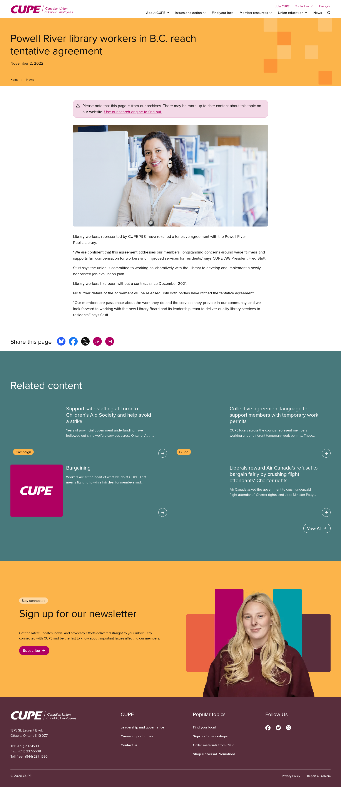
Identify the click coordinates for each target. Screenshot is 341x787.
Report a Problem (319, 776)
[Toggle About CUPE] (158, 12)
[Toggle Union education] (293, 12)
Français (325, 6)
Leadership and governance (142, 727)
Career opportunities (137, 736)
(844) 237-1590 (36, 756)
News (317, 12)
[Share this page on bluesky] (61, 342)
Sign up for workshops (210, 736)
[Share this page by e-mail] (109, 342)
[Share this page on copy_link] (97, 342)
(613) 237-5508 (29, 751)
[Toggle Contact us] (304, 6)
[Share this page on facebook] (73, 342)
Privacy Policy (291, 776)
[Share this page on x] (85, 342)
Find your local (223, 12)
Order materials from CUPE (214, 745)
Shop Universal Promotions (214, 754)
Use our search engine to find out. (133, 111)
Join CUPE (282, 6)
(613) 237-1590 (28, 745)
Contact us (129, 745)
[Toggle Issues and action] (191, 12)
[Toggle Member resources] (256, 12)
